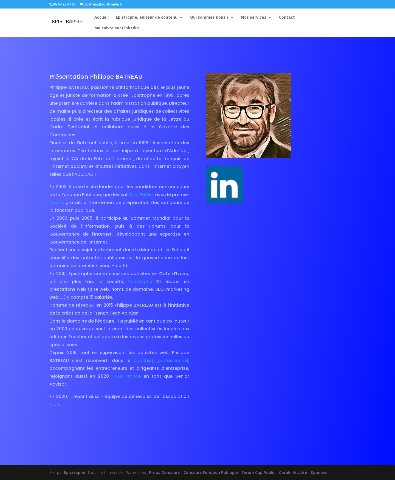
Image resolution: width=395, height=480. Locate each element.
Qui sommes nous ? (209, 17)
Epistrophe (140, 281)
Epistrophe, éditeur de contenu (146, 17)
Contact (287, 17)
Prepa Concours (164, 472)
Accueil (101, 17)
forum (56, 202)
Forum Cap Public (258, 472)
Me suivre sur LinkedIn (116, 28)
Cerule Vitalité (293, 472)
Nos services (253, 17)
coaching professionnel (159, 360)
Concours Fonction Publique (211, 472)
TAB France (127, 376)
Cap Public (141, 194)
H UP (54, 404)
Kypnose (319, 472)
